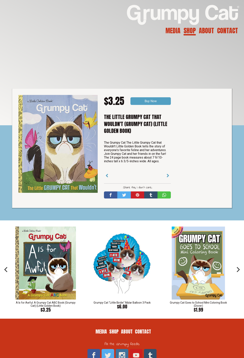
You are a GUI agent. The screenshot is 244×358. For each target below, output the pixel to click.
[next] (237, 269)
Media (173, 30)
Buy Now (151, 101)
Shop (190, 30)
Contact (227, 30)
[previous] (6, 269)
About (206, 30)
